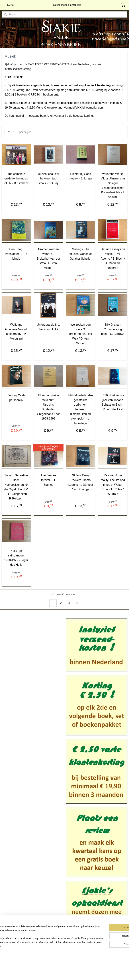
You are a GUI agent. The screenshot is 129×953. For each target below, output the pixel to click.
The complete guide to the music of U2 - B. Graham (16, 178)
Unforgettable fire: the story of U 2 (48, 327)
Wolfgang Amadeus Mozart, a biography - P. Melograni (16, 331)
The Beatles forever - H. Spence (48, 480)
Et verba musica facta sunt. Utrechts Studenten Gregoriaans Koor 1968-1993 (48, 407)
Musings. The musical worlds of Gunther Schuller (80, 254)
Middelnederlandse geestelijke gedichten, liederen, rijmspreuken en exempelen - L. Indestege (80, 409)
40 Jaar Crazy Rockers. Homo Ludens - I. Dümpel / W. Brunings (80, 482)
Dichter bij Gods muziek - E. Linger (80, 176)
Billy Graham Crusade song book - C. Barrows (112, 329)
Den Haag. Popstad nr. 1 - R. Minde (16, 254)
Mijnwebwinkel (104, 946)
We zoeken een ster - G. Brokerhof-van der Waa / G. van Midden (80, 334)
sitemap (58, 946)
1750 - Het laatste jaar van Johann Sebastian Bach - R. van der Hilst (112, 402)
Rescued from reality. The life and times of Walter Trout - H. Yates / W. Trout (113, 484)
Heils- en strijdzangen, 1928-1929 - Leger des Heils (16, 557)
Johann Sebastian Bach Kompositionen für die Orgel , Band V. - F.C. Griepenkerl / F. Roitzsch (16, 487)
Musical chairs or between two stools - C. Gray (48, 178)
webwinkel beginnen (77, 946)
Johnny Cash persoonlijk (16, 398)
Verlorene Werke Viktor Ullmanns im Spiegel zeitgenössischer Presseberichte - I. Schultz (113, 185)
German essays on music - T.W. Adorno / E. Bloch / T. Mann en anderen (113, 258)
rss (64, 946)
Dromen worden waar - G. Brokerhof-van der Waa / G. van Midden (48, 258)
